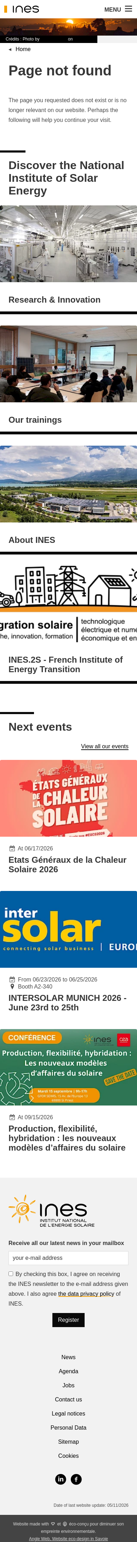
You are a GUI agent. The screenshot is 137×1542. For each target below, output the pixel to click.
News (68, 1357)
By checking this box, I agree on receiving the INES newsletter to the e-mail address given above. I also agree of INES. (68, 1289)
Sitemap (68, 1442)
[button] (128, 9)
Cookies (68, 1456)
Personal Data (68, 1428)
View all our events (105, 746)
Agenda (68, 1371)
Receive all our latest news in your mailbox (66, 1243)
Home (23, 49)
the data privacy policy (86, 1294)
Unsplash (83, 39)
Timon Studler (54, 39)
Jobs (69, 1385)
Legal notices (68, 1414)
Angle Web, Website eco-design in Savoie (68, 1538)
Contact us (68, 1399)
